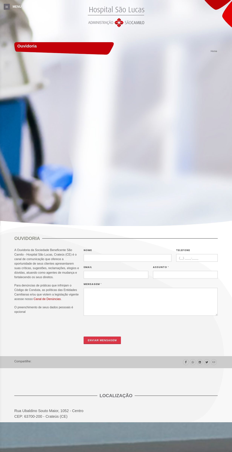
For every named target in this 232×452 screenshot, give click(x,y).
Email (88, 267)
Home (214, 51)
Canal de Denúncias (47, 299)
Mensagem (93, 284)
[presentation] (112, 326)
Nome (88, 250)
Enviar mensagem (102, 340)
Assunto (161, 267)
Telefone (183, 250)
